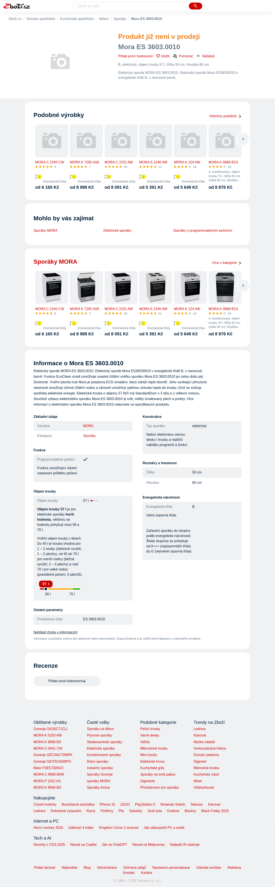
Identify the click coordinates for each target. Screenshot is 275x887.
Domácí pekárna (206, 755)
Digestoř (200, 761)
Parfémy (107, 811)
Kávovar (200, 735)
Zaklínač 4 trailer (81, 827)
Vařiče (145, 742)
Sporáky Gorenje (100, 774)
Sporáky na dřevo (100, 729)
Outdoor (173, 811)
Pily (121, 811)
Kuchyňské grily (152, 768)
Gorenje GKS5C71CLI (50, 729)
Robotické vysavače (66, 811)
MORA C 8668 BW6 (49, 774)
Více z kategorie (226, 263)
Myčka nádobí (204, 742)
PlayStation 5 (145, 804)
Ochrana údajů (134, 867)
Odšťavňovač (204, 787)
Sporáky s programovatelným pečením (202, 230)
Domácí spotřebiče (40, 19)
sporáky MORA (98, 781)
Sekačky (135, 811)
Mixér (198, 781)
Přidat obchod (44, 867)
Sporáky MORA (45, 230)
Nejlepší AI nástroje (185, 844)
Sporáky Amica (98, 787)
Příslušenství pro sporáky (159, 787)
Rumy (90, 811)
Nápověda (69, 867)
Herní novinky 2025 (48, 827)
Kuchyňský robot (206, 774)
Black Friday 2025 (215, 811)
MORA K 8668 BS (47, 742)
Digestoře (147, 781)
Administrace (107, 867)
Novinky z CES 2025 (49, 844)
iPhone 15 (107, 804)
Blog (87, 867)
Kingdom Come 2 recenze (119, 827)
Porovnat (183, 56)
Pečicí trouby (150, 729)
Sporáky (119, 19)
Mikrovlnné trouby (153, 748)
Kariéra (146, 873)
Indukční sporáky (100, 768)
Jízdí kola (154, 811)
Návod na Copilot (83, 844)
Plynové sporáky (99, 735)
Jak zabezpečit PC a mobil (164, 827)
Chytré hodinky (45, 804)
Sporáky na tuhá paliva (157, 774)
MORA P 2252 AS (47, 781)
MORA (88, 426)
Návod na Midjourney (148, 844)
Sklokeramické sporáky (104, 742)
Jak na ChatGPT (114, 844)
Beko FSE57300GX (49, 768)
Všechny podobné (225, 116)
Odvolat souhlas (208, 867)
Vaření (103, 19)
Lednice (200, 729)
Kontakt (128, 873)
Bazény (190, 811)
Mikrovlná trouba (206, 768)
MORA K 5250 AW (48, 735)
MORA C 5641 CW (48, 748)
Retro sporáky (97, 761)
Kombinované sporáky (104, 755)
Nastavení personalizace (171, 867)
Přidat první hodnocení (135, 56)
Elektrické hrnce (152, 761)
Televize (196, 804)
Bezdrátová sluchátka (78, 804)
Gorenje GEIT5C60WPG (52, 761)
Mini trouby (148, 755)
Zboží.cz (15, 19)
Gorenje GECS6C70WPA (53, 755)
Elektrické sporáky (117, 230)
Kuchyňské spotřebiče (77, 19)
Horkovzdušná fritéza (210, 748)
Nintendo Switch (172, 804)
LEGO (125, 804)
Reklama (234, 867)
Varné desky (149, 735)
